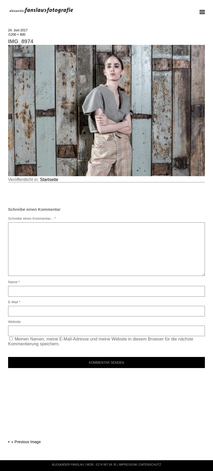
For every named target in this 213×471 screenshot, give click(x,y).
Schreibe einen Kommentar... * (32, 218)
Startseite (49, 179)
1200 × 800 (17, 34)
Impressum (128, 464)
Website (14, 322)
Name (14, 282)
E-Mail (14, 302)
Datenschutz (150, 464)
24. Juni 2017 (18, 30)
